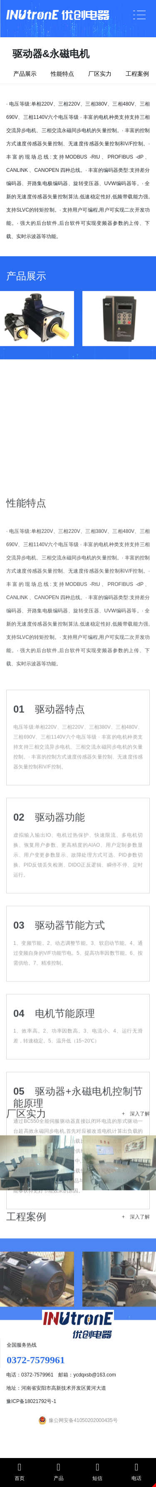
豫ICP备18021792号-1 (31, 1401)
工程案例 (137, 73)
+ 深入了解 (136, 1146)
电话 (136, 1471)
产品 (58, 1471)
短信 (97, 1471)
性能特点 (62, 73)
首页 (19, 1471)
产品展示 (25, 73)
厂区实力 (99, 73)
